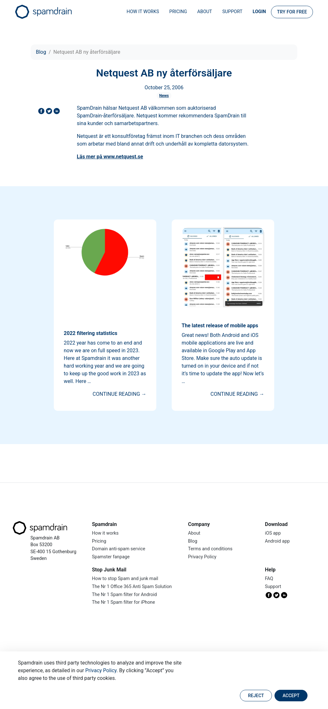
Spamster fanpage (111, 557)
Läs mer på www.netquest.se (110, 157)
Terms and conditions (210, 549)
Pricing (178, 11)
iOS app (273, 533)
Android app (277, 541)
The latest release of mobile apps (220, 326)
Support (232, 11)
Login (259, 11)
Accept (291, 695)
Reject (256, 695)
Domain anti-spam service (118, 549)
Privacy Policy (101, 670)
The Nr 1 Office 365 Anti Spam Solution (132, 586)
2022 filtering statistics (90, 333)
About (204, 11)
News (164, 95)
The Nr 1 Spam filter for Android (124, 594)
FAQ (269, 578)
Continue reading (119, 394)
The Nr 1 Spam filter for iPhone (123, 602)
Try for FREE (292, 12)
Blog (41, 52)
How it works (143, 11)
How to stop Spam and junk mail (125, 578)
